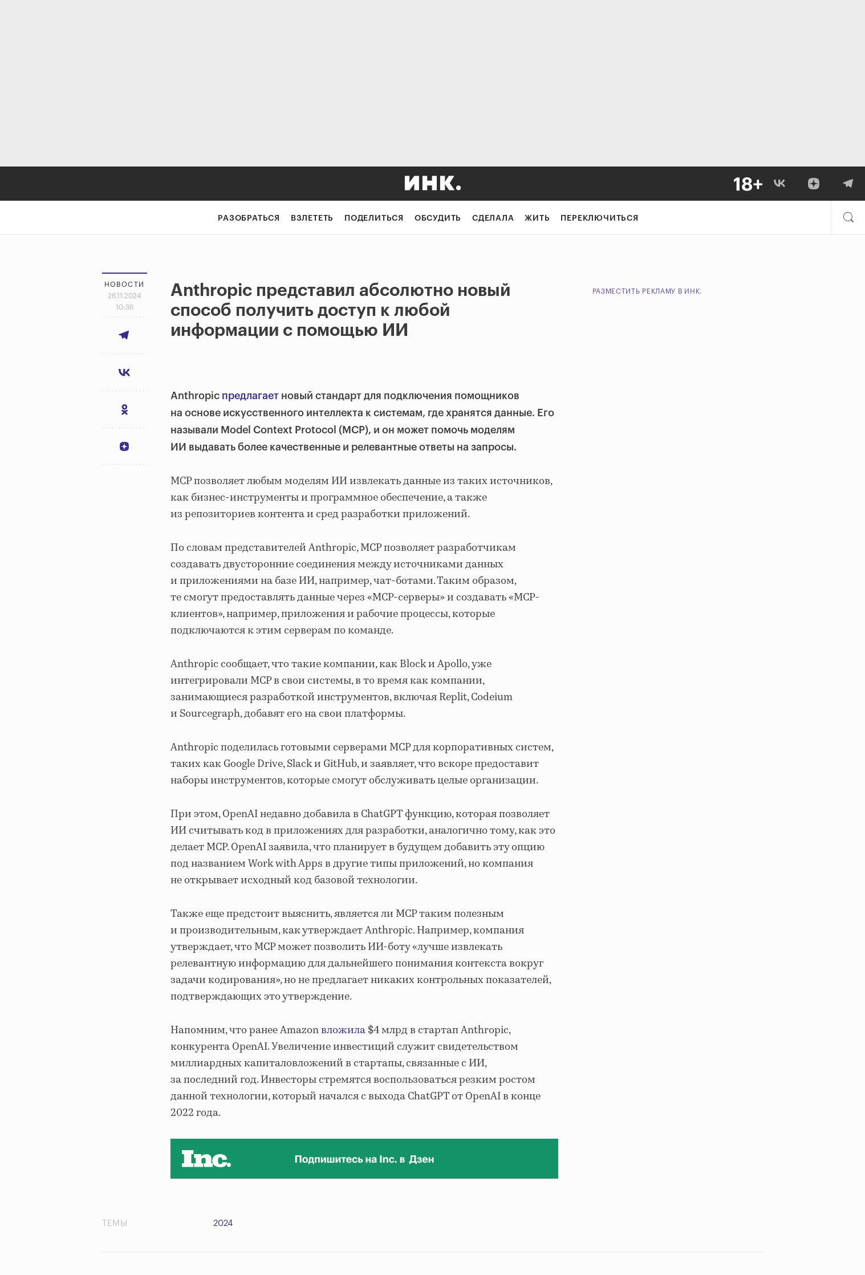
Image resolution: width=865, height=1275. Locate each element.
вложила (343, 1030)
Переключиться (599, 218)
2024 (223, 1223)
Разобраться (249, 218)
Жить (537, 218)
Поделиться (374, 218)
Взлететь (312, 218)
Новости (124, 284)
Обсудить (438, 218)
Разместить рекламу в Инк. (647, 291)
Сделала (493, 218)
